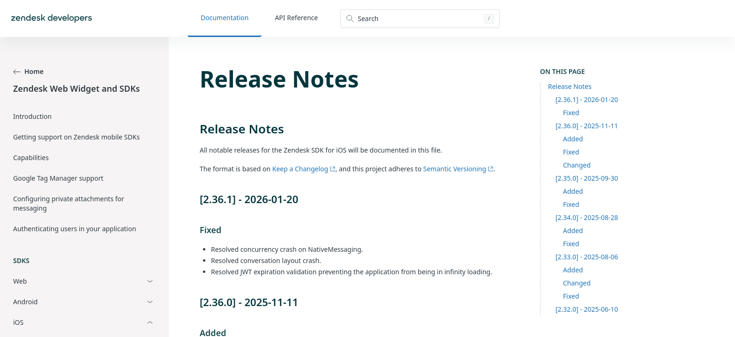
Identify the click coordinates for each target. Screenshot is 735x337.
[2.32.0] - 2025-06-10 (586, 309)
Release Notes (570, 86)
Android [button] (25, 301)
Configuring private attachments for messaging (68, 203)
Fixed (571, 112)
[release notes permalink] (195, 128)
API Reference (296, 17)
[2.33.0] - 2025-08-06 (586, 256)
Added (573, 138)
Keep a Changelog (304, 168)
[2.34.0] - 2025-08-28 (586, 217)
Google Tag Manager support (58, 178)
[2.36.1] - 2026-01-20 (586, 99)
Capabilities (31, 157)
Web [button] (20, 281)
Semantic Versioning (458, 168)
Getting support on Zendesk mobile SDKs (76, 136)
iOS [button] (18, 322)
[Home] (51, 18)
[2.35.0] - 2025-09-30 (586, 178)
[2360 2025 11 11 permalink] (195, 301)
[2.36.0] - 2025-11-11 (586, 125)
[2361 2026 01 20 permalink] (195, 198)
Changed (577, 165)
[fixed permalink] (195, 229)
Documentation (224, 17)
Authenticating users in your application (74, 228)
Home (28, 71)
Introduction (32, 116)
